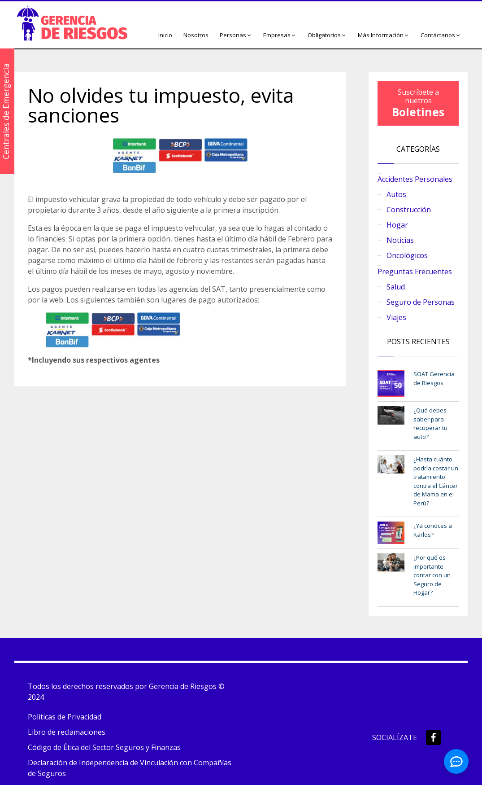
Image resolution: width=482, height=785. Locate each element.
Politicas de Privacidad (64, 717)
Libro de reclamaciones (66, 732)
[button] (235, 35)
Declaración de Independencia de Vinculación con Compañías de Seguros (129, 768)
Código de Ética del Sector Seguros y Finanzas (104, 747)
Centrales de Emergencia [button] (5, 111)
